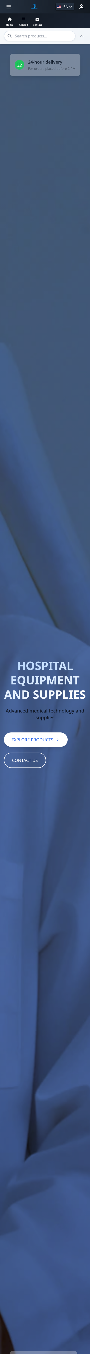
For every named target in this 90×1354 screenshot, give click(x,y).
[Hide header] (82, 36)
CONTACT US (25, 732)
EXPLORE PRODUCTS (36, 711)
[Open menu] (8, 7)
